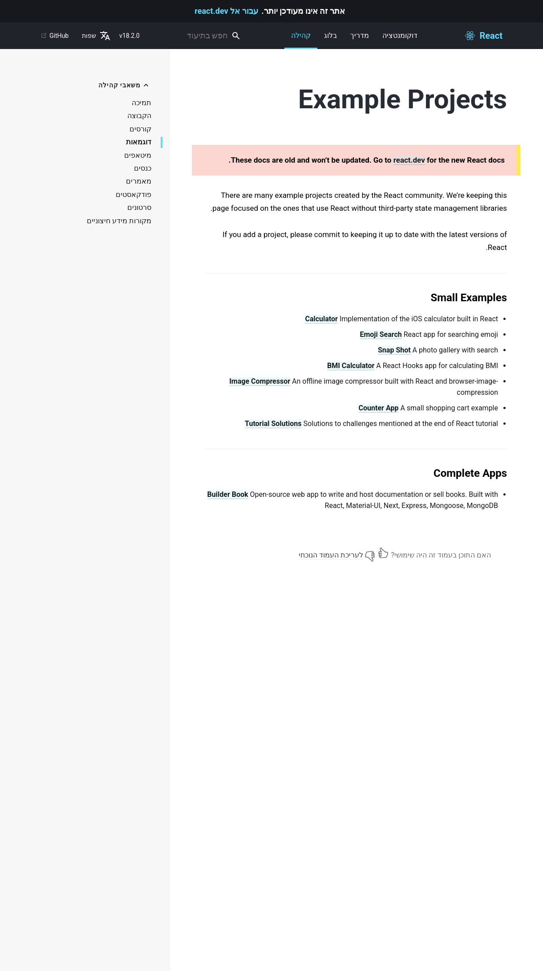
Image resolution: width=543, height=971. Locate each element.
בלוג (330, 35)
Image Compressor (259, 381)
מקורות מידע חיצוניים (119, 221)
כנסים (142, 168)
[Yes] (383, 553)
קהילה (300, 40)
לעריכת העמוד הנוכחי (331, 555)
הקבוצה (139, 116)
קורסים (140, 129)
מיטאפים (137, 156)
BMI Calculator (350, 365)
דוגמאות (138, 142)
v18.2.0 (129, 35)
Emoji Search (380, 334)
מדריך (359, 35)
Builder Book (227, 494)
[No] (370, 553)
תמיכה (141, 103)
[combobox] (195, 36)
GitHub (55, 35)
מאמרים (138, 181)
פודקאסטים (133, 195)
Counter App (379, 408)
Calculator (321, 319)
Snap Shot (394, 350)
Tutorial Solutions (273, 423)
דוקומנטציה (399, 35)
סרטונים (139, 208)
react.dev (409, 160)
